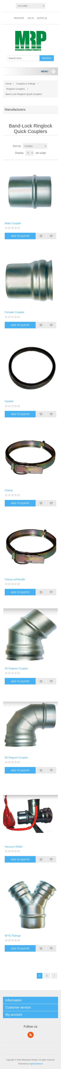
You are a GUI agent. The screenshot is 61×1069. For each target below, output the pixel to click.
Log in (30, 18)
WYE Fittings (13, 935)
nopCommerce (36, 1064)
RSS (30, 1035)
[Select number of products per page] (30, 153)
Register (19, 18)
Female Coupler (14, 312)
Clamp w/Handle (15, 579)
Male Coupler (13, 223)
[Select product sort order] (35, 146)
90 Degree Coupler (16, 757)
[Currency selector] (30, 5)
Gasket (9, 401)
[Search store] (23, 58)
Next (54, 976)
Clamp (9, 490)
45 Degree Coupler (16, 668)
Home (9, 83)
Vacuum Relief (13, 846)
